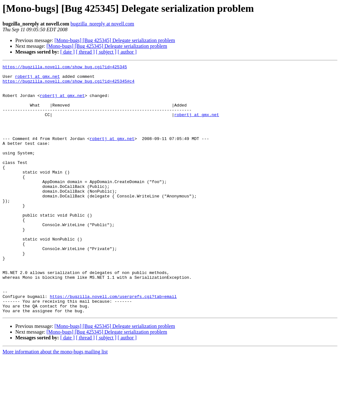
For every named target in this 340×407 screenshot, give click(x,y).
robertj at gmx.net (37, 79)
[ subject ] (106, 52)
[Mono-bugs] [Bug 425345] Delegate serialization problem (115, 40)
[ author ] (127, 52)
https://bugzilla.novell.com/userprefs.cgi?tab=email (113, 343)
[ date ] (67, 52)
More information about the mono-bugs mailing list (55, 401)
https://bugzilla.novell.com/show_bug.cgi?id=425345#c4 (68, 85)
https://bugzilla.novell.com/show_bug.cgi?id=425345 (65, 67)
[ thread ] (85, 52)
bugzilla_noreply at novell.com (102, 23)
